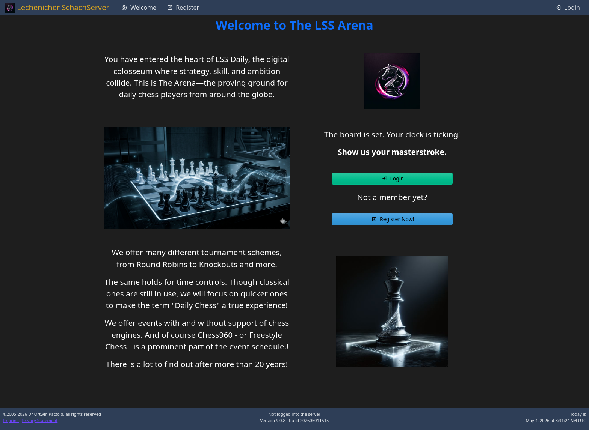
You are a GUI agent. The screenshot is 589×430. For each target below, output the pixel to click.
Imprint (11, 420)
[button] (392, 179)
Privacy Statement (40, 420)
